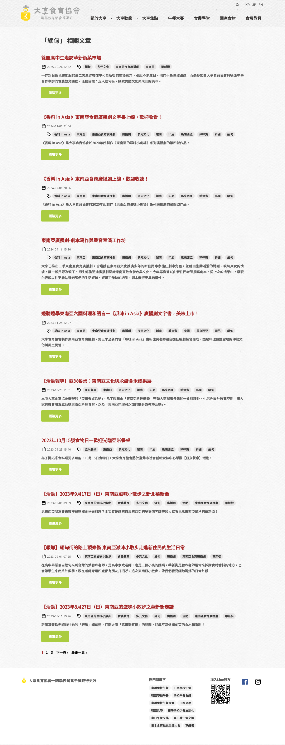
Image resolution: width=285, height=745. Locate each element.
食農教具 (253, 18)
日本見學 (185, 703)
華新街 (165, 67)
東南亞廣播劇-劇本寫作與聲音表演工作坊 (83, 240)
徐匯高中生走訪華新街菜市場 (71, 58)
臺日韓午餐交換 (184, 718)
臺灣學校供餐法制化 (181, 711)
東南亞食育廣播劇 (127, 67)
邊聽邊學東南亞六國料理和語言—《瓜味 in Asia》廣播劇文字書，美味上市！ (120, 314)
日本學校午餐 (182, 688)
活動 (185, 503)
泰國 (218, 135)
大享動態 (124, 18)
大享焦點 (150, 18)
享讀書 (189, 726)
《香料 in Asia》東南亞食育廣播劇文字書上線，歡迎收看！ (101, 117)
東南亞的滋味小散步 (98, 503)
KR (247, 4)
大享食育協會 (244, 683)
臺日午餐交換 (160, 718)
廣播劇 (126, 135)
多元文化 (103, 67)
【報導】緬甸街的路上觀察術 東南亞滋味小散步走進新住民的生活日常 (113, 548)
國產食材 (228, 18)
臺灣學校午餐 (160, 688)
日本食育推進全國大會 (165, 726)
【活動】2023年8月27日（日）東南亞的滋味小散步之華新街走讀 (107, 607)
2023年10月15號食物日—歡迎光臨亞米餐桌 (85, 440)
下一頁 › (62, 652)
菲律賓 (203, 135)
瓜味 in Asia (62, 331)
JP (254, 4)
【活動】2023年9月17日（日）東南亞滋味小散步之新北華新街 (105, 494)
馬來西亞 (187, 135)
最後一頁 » (79, 652)
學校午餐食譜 (182, 696)
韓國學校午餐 (160, 696)
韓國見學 (157, 711)
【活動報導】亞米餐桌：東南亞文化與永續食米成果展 (96, 381)
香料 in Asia (62, 135)
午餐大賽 (176, 18)
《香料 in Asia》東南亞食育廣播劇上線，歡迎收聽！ (95, 179)
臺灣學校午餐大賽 (162, 703)
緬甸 (88, 67)
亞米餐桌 (90, 390)
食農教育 (123, 503)
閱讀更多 (58, 93)
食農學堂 (202, 18)
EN (261, 4)
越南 (159, 135)
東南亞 (150, 67)
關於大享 (98, 18)
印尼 (171, 135)
